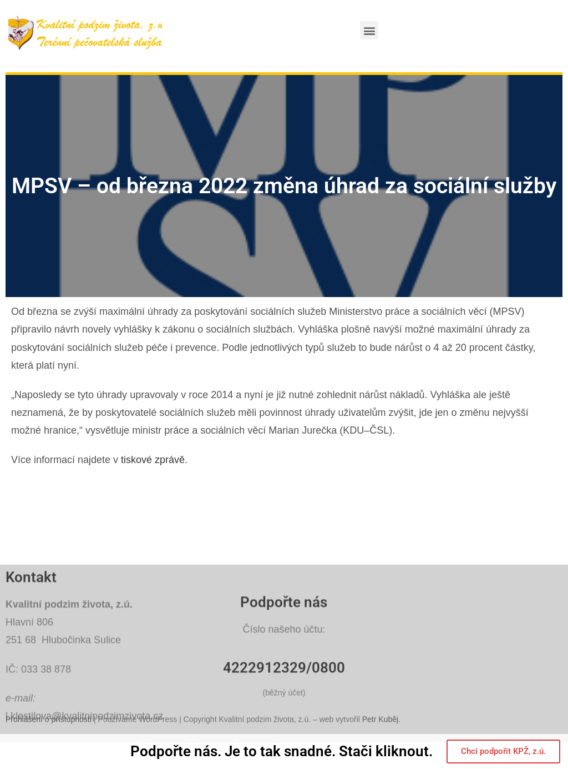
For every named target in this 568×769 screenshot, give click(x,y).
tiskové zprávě (153, 459)
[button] (369, 30)
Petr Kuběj (380, 731)
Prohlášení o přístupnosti (49, 731)
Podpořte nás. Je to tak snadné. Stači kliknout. (281, 751)
